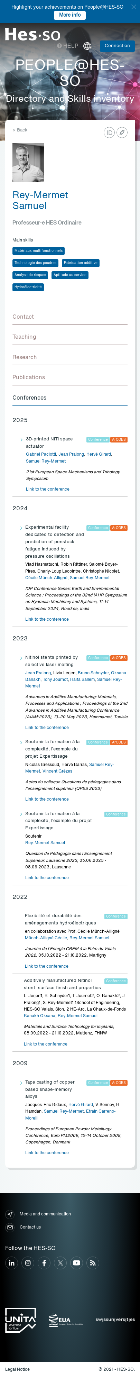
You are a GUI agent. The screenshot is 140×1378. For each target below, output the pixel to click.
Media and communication (38, 1214)
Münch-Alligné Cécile (46, 938)
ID (109, 133)
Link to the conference (47, 489)
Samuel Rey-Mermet (46, 461)
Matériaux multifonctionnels (39, 251)
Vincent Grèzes (57, 771)
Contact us (23, 1227)
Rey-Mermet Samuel (45, 843)
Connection (117, 46)
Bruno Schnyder (93, 673)
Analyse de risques (30, 275)
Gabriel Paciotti (41, 455)
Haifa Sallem (82, 680)
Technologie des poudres (35, 263)
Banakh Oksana (39, 1016)
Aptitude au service (70, 275)
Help (67, 46)
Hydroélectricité (28, 287)
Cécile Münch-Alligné (46, 578)
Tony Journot (55, 680)
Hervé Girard (98, 455)
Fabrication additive (80, 263)
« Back (19, 130)
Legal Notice (17, 1370)
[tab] (70, 317)
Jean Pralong (71, 455)
